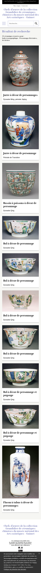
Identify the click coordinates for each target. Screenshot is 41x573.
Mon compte (16, 6)
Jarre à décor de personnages (20, 95)
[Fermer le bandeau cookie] (39, 553)
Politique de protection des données (15, 569)
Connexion (25, 6)
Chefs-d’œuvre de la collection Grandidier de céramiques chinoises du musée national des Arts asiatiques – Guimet (20, 14)
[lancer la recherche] (36, 23)
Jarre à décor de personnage (19, 153)
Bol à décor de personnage (18, 243)
